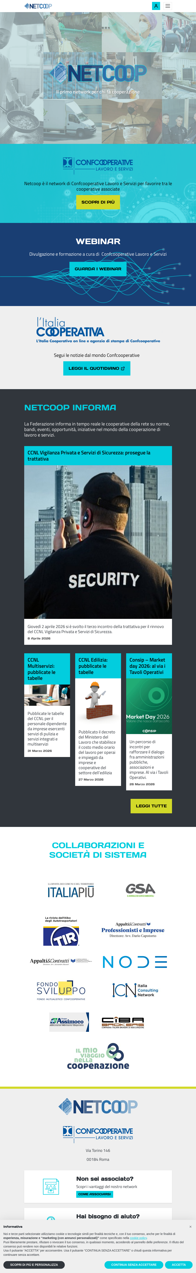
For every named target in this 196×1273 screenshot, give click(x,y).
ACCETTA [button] (179, 1264)
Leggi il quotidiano (96, 369)
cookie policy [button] (138, 1238)
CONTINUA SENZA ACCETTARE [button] (134, 1264)
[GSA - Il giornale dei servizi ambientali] (135, 891)
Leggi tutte (150, 806)
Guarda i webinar (98, 269)
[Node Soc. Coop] (135, 963)
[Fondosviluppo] (61, 991)
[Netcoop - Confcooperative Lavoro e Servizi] (47, 6)
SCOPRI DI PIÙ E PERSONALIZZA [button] (34, 1264)
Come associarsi (94, 1195)
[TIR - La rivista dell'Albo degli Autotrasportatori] (61, 930)
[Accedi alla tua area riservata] (156, 6)
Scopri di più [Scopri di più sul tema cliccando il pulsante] (98, 202)
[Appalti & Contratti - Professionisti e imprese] (133, 930)
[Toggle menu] (168, 6)
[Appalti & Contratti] (61, 962)
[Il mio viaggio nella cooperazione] (98, 1056)
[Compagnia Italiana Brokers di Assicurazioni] (123, 1023)
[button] (190, 1226)
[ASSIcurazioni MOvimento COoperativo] (69, 1022)
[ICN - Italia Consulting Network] (135, 991)
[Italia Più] (71, 890)
